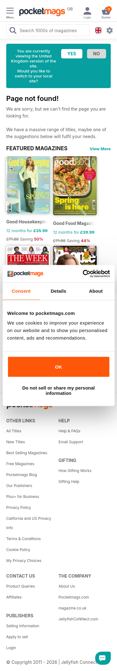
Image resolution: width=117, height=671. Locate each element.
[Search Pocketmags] (13, 31)
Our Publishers (19, 485)
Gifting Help (69, 481)
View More (100, 148)
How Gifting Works (75, 470)
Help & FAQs (69, 431)
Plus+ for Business (22, 496)
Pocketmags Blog (21, 474)
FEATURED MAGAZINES (36, 148)
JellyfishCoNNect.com (78, 619)
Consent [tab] (21, 291)
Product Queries (20, 586)
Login (11, 647)
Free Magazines (20, 463)
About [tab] (96, 291)
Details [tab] (58, 291)
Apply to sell (17, 636)
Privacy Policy (18, 507)
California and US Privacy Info (28, 523)
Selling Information (22, 626)
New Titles (15, 442)
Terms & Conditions (23, 538)
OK (58, 367)
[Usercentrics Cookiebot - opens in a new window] (83, 274)
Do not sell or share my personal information (58, 390)
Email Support (71, 442)
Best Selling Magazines (26, 452)
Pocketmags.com (74, 597)
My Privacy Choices (23, 560)
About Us (67, 586)
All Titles (13, 431)
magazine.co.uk (73, 608)
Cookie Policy (18, 549)
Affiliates (14, 597)
